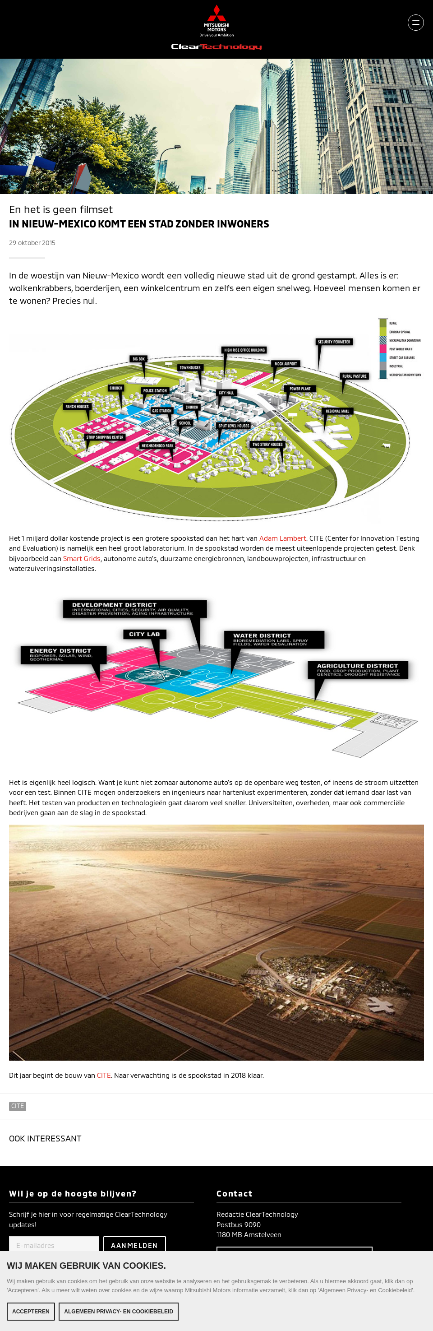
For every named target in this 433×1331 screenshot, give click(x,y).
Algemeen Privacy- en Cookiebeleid (118, 1313)
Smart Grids (82, 558)
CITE (104, 1075)
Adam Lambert (282, 538)
